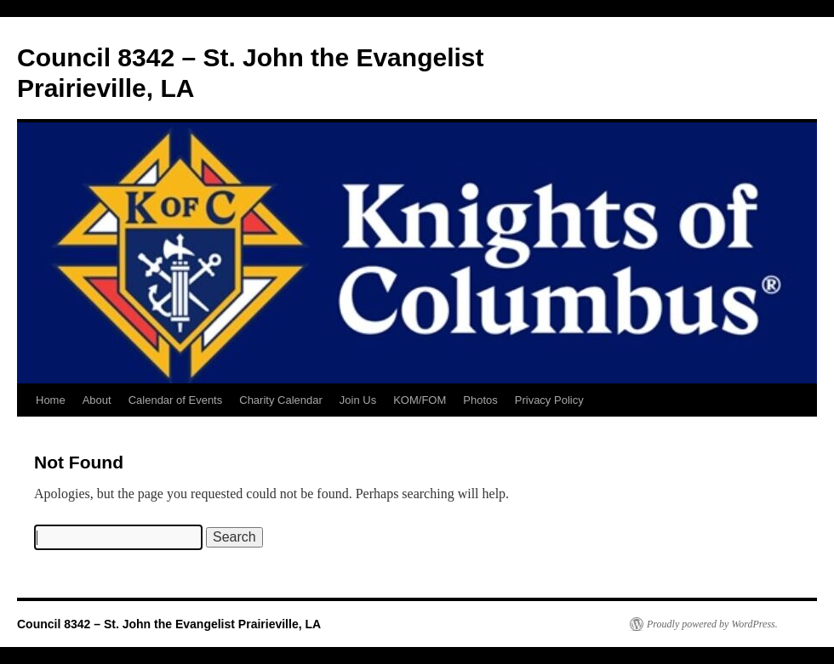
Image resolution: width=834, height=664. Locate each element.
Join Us (358, 400)
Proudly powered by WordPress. (712, 624)
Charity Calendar (281, 400)
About (97, 400)
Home (51, 400)
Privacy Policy (549, 400)
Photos (480, 400)
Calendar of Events (176, 400)
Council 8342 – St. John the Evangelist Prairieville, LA (169, 624)
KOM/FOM (419, 400)
